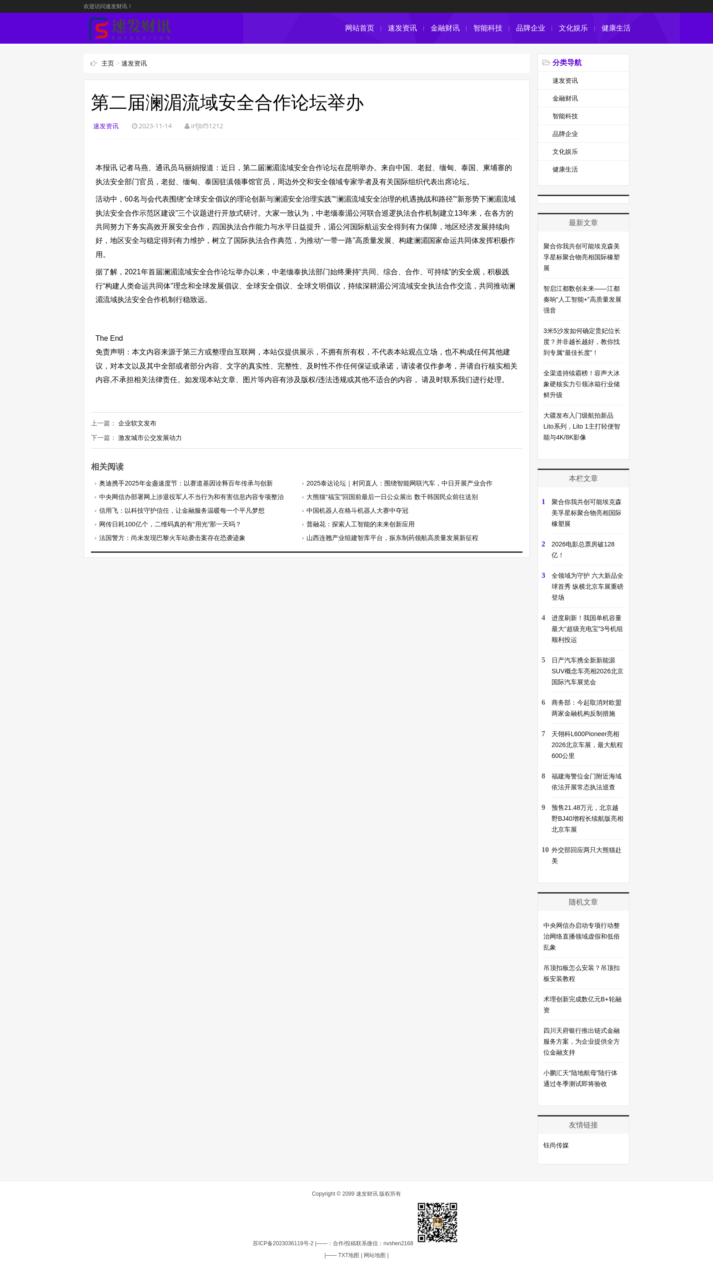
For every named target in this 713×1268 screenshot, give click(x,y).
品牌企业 (530, 28)
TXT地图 (349, 1255)
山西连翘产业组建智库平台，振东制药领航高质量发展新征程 (392, 537)
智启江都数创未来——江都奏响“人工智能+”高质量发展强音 (582, 299)
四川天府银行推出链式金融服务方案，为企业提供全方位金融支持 (581, 1041)
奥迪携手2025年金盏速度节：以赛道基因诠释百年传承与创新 (185, 483)
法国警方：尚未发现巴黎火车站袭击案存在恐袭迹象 (172, 537)
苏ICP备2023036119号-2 (283, 1243)
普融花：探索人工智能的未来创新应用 (360, 524)
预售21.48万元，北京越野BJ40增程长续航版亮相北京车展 (587, 818)
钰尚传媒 (556, 1145)
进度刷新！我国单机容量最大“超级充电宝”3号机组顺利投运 (587, 628)
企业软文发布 (137, 423)
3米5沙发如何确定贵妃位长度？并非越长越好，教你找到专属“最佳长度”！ (582, 341)
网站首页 (359, 28)
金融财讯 (445, 28)
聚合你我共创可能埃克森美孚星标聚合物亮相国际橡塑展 (581, 257)
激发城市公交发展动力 (150, 437)
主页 (107, 63)
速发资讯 (402, 28)
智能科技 (487, 28)
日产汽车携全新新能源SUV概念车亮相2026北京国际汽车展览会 (587, 671)
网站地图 (375, 1255)
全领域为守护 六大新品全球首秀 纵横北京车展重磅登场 (587, 586)
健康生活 (616, 28)
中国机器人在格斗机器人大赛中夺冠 (357, 510)
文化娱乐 (573, 28)
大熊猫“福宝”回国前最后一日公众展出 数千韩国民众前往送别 (392, 496)
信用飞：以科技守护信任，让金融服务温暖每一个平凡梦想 (182, 510)
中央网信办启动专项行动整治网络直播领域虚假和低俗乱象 (581, 936)
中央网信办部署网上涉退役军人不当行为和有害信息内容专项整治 (191, 496)
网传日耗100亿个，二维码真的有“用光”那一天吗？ (170, 524)
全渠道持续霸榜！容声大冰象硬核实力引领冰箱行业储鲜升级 (581, 384)
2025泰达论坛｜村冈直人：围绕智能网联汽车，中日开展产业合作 (399, 483)
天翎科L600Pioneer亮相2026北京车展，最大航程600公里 (587, 744)
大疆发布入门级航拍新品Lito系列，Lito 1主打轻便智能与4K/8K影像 (581, 426)
